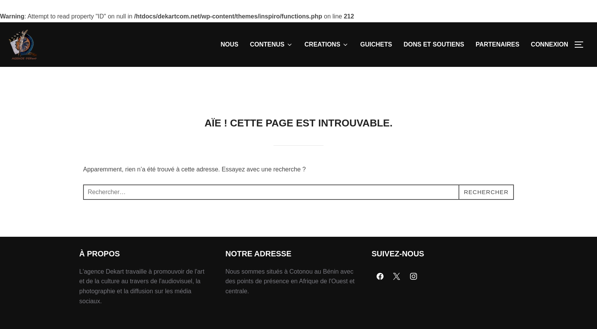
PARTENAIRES (498, 44)
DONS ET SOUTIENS (434, 44)
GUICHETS (376, 44)
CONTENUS (271, 44)
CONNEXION (549, 44)
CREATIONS (327, 44)
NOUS (229, 44)
